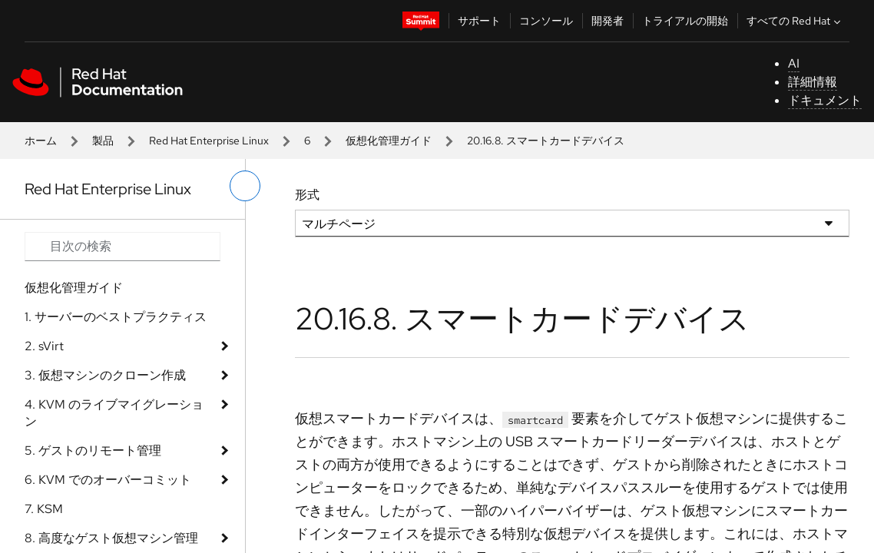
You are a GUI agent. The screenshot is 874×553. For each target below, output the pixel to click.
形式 (307, 195)
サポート (479, 21)
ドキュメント (825, 100)
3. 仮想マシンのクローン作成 (105, 375)
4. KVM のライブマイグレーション (114, 412)
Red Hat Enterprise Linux (209, 140)
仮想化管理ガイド (389, 140)
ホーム (41, 140)
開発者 (607, 21)
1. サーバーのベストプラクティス (116, 317)
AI (794, 63)
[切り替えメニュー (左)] (245, 186)
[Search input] (122, 246)
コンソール (546, 21)
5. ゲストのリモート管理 (93, 450)
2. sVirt (44, 346)
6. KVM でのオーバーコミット (108, 480)
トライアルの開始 (685, 21)
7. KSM (44, 509)
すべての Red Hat (795, 21)
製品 (103, 140)
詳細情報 (812, 82)
